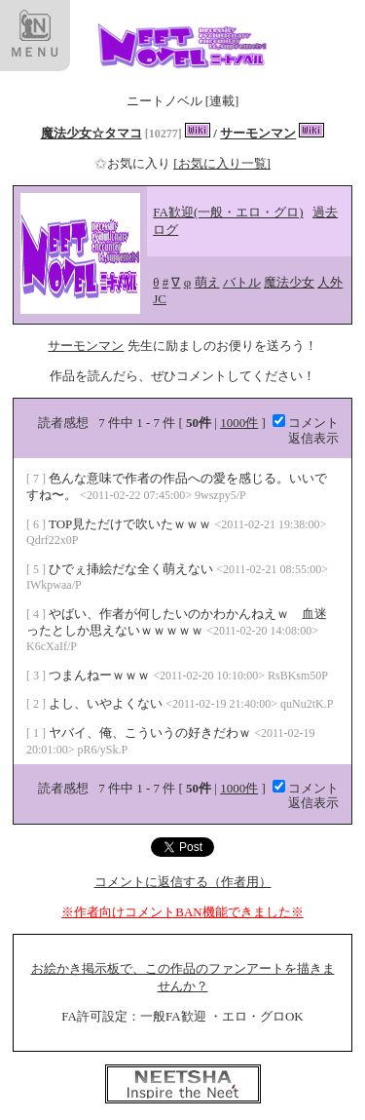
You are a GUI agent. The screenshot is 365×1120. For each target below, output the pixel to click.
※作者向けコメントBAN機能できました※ (182, 912)
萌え (207, 282)
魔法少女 (289, 282)
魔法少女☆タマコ (91, 133)
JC (159, 298)
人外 (330, 282)
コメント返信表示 (306, 430)
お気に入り (133, 163)
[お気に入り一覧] (222, 163)
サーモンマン (258, 133)
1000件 (239, 422)
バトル (242, 282)
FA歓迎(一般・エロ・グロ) (228, 212)
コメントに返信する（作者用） (183, 881)
